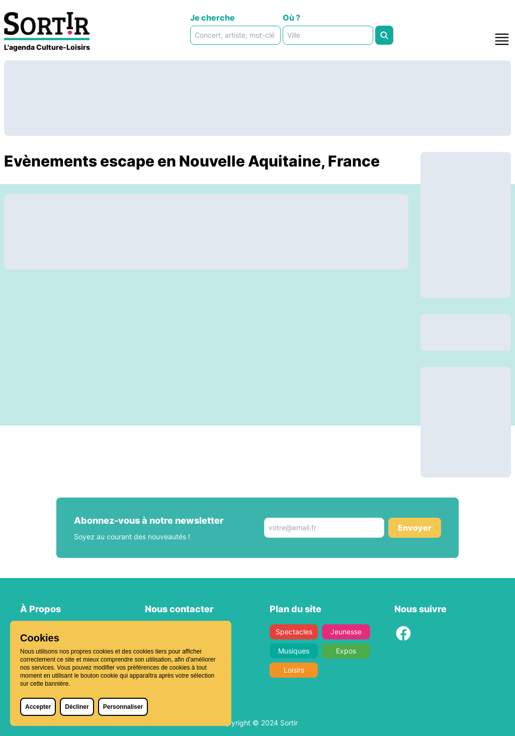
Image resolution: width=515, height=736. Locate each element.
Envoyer (415, 528)
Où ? (291, 18)
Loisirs (294, 670)
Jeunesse (346, 631)
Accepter (38, 706)
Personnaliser (123, 706)
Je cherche (212, 18)
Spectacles (294, 631)
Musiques (293, 650)
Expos (346, 650)
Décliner (77, 706)
